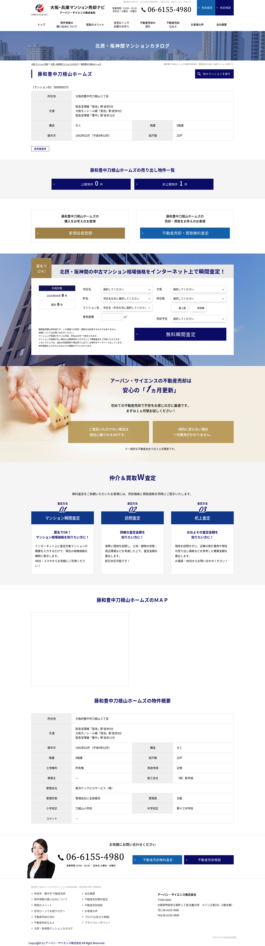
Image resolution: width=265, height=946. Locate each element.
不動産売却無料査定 (96, 899)
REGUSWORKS (230, 937)
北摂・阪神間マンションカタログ (64, 64)
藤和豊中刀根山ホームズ (91, 64)
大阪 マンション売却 (39, 64)
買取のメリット (43, 905)
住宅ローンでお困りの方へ (49, 911)
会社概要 (90, 893)
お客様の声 (91, 911)
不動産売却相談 (94, 905)
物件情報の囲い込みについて (51, 899)
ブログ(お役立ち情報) (97, 917)
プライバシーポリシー (97, 922)
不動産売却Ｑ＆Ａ (44, 922)
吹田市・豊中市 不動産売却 (50, 893)
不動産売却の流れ (44, 917)
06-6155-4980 (169, 9)
